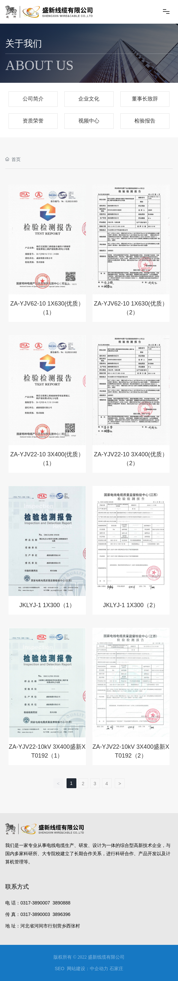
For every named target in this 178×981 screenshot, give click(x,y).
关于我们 (23, 43)
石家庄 (116, 968)
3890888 (61, 902)
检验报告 (144, 121)
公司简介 (33, 99)
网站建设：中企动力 (87, 968)
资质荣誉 (33, 121)
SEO (60, 968)
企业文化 (88, 99)
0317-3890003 (35, 914)
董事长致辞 (145, 99)
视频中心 (88, 121)
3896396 (61, 914)
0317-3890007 (35, 902)
